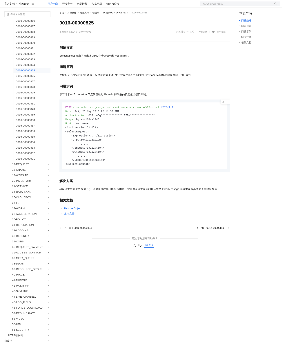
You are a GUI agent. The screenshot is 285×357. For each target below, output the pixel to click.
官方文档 (9, 15)
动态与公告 (112, 15)
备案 (243, 6)
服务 (108, 5)
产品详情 (203, 43)
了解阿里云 (121, 5)
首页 (61, 24)
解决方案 (59, 5)
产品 (47, 5)
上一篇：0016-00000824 (75, 242)
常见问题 (97, 15)
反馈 (149, 260)
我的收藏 (221, 43)
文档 (235, 6)
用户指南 (53, 15)
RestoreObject (72, 222)
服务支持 (84, 24)
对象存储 (24, 15)
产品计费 (82, 15)
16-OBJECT (122, 24)
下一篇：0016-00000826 (212, 242)
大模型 (37, 5)
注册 (261, 6)
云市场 (89, 5)
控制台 (252, 6)
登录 (274, 6)
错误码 (95, 24)
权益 (70, 5)
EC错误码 (107, 24)
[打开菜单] (6, 6)
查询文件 (69, 228)
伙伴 (99, 5)
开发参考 (67, 15)
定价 (79, 5)
